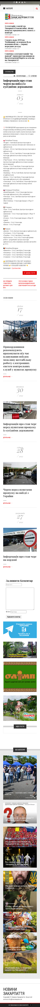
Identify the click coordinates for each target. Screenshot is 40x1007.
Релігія (7, 944)
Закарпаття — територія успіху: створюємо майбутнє (20, 793)
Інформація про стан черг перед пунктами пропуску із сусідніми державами (19, 427)
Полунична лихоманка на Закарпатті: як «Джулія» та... (19, 842)
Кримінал (7, 859)
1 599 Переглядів (20, 76)
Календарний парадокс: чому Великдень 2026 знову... (19, 948)
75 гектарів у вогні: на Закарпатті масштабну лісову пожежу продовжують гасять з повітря (20, 29)
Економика (8, 839)
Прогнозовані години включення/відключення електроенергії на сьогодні (27, 283)
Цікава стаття (29, 273)
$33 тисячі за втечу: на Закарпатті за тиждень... (17, 863)
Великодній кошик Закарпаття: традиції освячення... (20, 927)
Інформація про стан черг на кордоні (19, 558)
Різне (6, 965)
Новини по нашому (10, 903)
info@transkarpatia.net (15, 999)
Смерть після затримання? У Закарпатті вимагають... (19, 819)
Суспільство (16, 268)
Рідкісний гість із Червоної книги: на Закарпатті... (18, 968)
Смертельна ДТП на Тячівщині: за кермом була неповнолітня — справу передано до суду (18, 43)
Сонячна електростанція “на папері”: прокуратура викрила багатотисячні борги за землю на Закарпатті (19, 57)
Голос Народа (8, 815)
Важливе (7, 924)
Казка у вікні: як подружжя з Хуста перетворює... (19, 907)
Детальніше (7, 376)
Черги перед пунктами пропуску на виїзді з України (17, 493)
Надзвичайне (8, 883)
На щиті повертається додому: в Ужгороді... (21, 887)
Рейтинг (32, 76)
